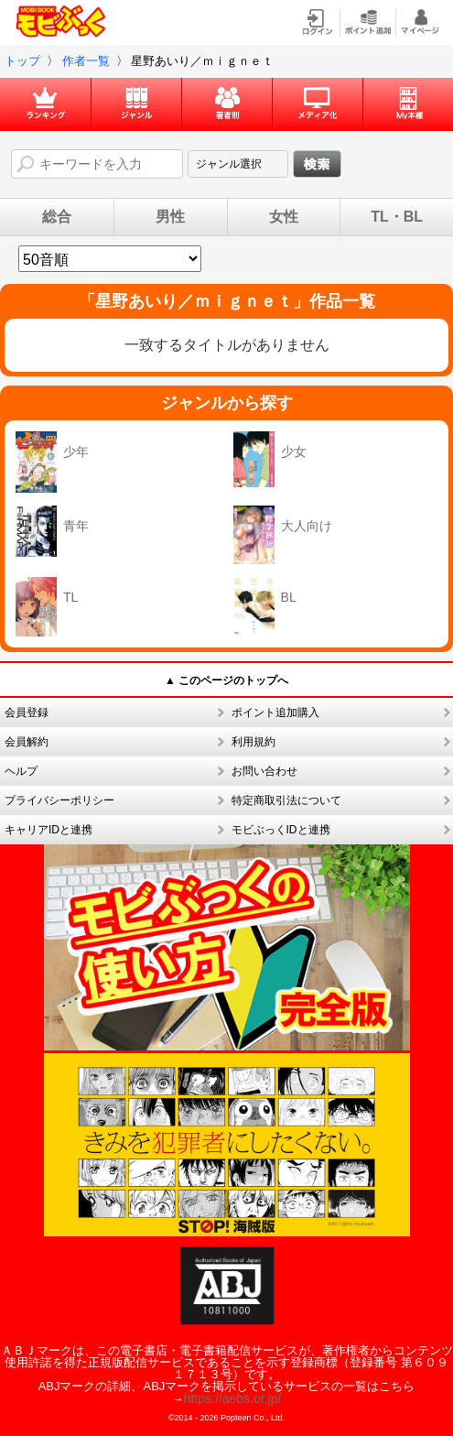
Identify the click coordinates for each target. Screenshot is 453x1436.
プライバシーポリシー (59, 800)
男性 (170, 217)
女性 (283, 217)
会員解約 (27, 741)
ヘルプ (21, 771)
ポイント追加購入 (275, 712)
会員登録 (27, 712)
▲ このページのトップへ (226, 680)
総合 (56, 217)
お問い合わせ (264, 771)
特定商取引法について (286, 800)
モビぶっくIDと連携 (281, 829)
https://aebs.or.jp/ (233, 1398)
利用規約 (253, 741)
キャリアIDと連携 (48, 829)
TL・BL (397, 217)
